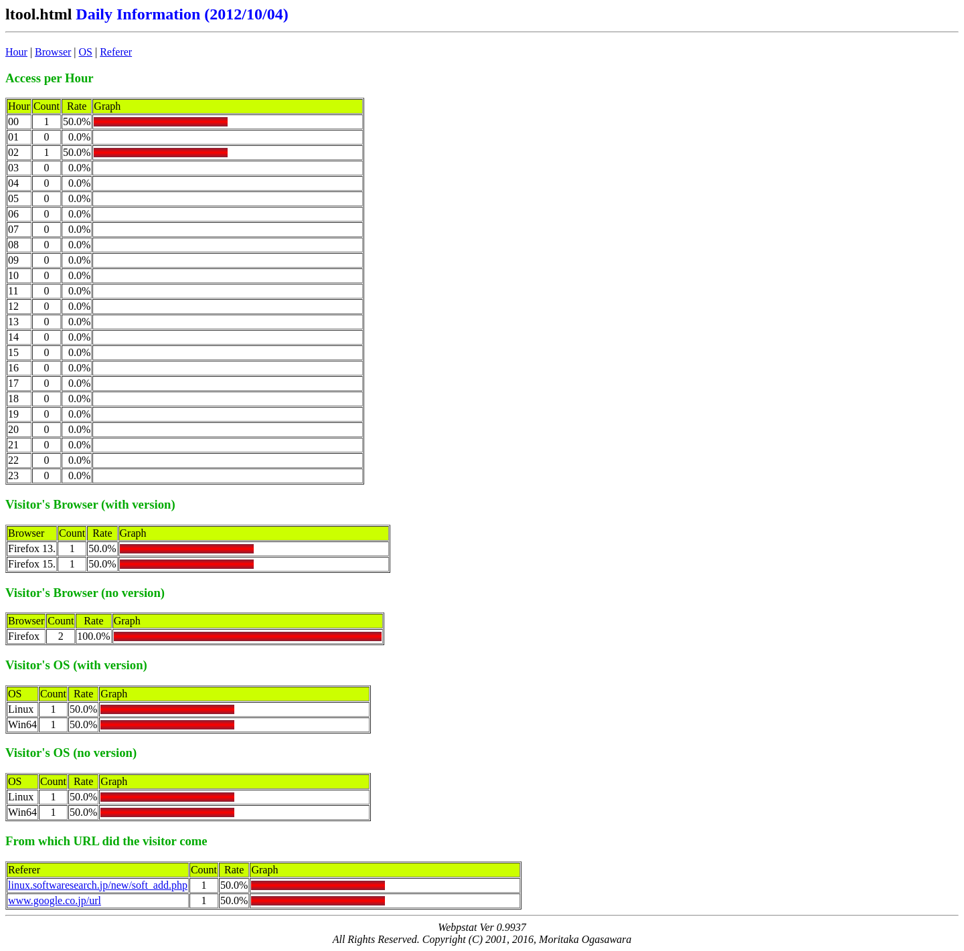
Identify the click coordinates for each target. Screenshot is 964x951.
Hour (16, 52)
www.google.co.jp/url (54, 900)
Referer (116, 52)
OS (85, 52)
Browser (53, 52)
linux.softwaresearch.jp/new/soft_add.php (97, 885)
